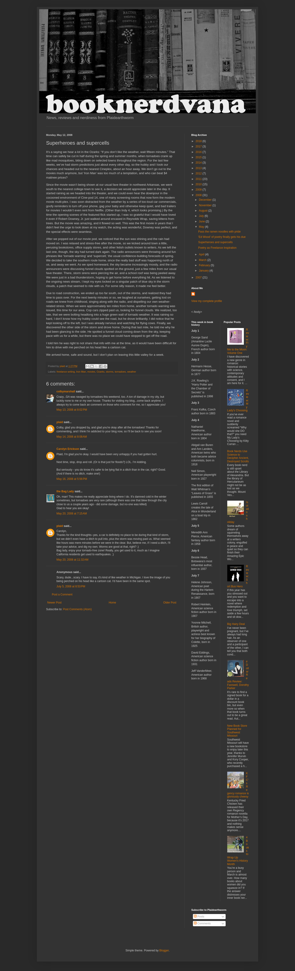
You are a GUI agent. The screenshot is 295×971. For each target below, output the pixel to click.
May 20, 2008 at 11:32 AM (72, 559)
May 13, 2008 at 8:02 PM (71, 409)
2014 (199, 162)
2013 (199, 168)
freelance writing (66, 371)
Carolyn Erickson (67, 449)
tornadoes (120, 371)
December (205, 199)
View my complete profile (206, 301)
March (203, 260)
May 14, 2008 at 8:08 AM (71, 436)
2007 (199, 277)
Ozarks (100, 371)
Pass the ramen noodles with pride (219, 231)
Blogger (164, 950)
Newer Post (54, 602)
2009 (199, 189)
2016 (199, 152)
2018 (199, 141)
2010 (199, 184)
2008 (199, 195)
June (202, 221)
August (203, 210)
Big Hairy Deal (236, 624)
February (205, 265)
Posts (199, 916)
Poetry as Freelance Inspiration (217, 247)
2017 (199, 146)
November (205, 205)
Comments (202, 923)
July (202, 216)
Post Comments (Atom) (77, 609)
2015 (199, 157)
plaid (59, 422)
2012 (199, 173)
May (202, 226)
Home (112, 602)
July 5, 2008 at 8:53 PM (70, 586)
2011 (199, 179)
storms (109, 371)
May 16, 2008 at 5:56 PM (71, 479)
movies (91, 371)
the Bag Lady (65, 491)
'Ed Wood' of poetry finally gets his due (222, 237)
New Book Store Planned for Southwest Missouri (237, 730)
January (204, 270)
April (202, 254)
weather (131, 371)
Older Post (169, 602)
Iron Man (81, 371)
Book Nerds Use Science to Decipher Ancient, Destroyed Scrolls (238, 456)
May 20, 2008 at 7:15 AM (71, 513)
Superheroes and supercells (215, 242)
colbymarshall (65, 391)
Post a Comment (62, 594)
